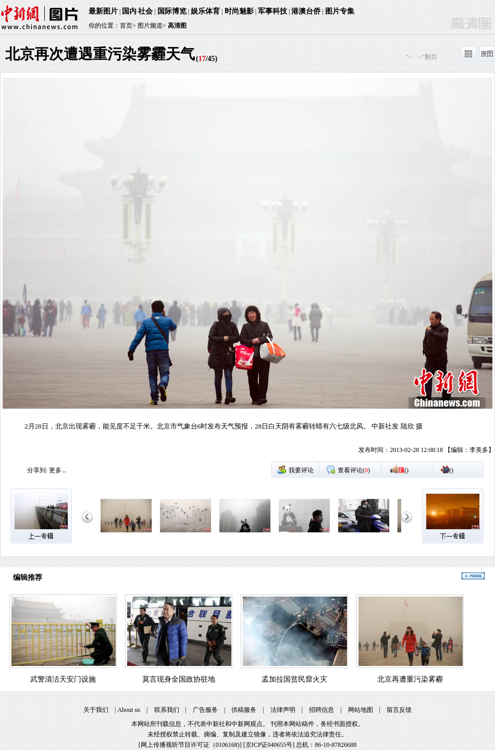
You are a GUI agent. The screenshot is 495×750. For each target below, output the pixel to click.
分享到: (37, 470)
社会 (145, 11)
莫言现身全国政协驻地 (178, 679)
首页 (126, 25)
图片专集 (339, 11)
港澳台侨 (305, 11)
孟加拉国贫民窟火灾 (294, 679)
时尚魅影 (239, 11)
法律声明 (282, 709)
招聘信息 (321, 709)
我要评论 (301, 470)
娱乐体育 (205, 11)
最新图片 (103, 11)
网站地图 (360, 709)
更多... (57, 470)
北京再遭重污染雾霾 (410, 679)
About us (128, 709)
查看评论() (354, 470)
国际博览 (172, 11)
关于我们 (95, 709)
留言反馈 (399, 709)
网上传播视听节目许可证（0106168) (190, 744)
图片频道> (152, 25)
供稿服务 (243, 709)
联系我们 (166, 709)
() (403, 470)
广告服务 (205, 709)
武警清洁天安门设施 (63, 679)
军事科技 (272, 11)
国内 (129, 11)
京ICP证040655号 (269, 744)
